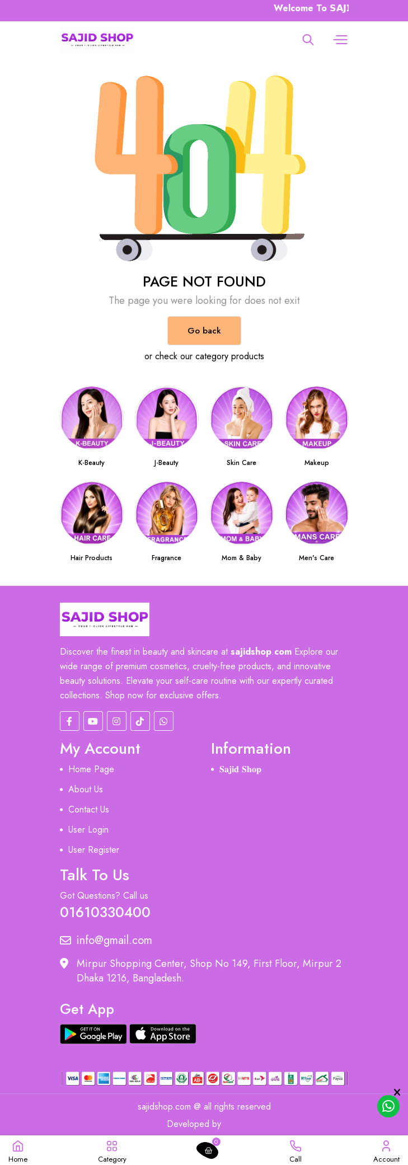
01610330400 (105, 911)
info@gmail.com (106, 940)
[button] (339, 39)
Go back (204, 331)
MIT (234, 1123)
